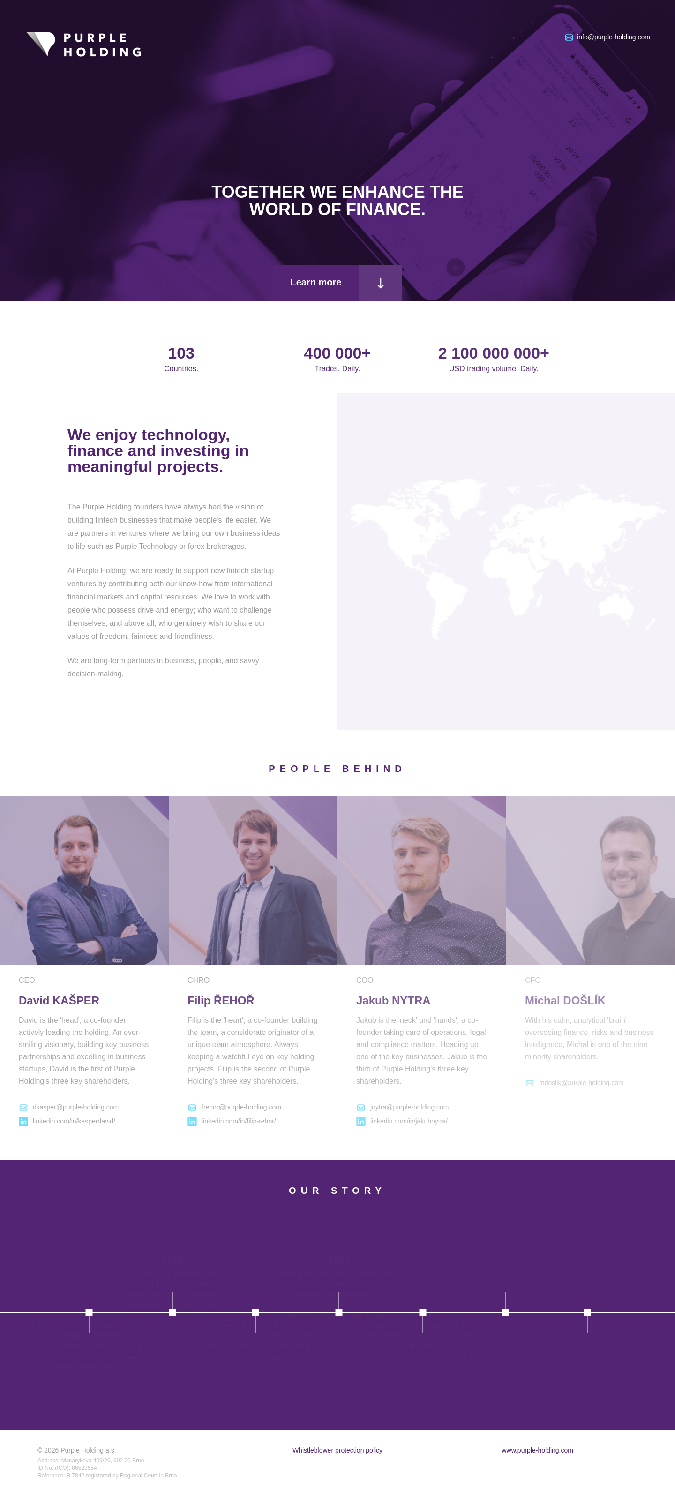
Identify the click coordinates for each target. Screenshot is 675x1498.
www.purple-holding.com (537, 1450)
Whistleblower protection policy (337, 1450)
